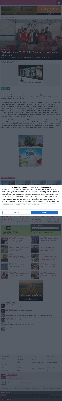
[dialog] (31, 200)
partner (13, 189)
